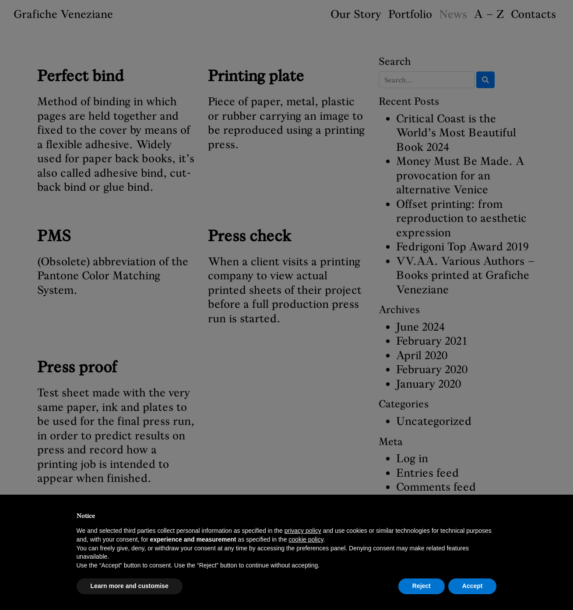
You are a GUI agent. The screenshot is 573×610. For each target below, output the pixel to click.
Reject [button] (421, 585)
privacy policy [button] (303, 530)
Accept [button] (472, 585)
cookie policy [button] (305, 539)
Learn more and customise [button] (130, 585)
